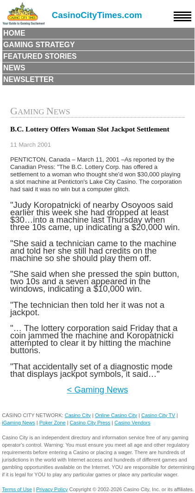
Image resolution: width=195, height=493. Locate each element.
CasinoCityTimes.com (97, 15)
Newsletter (28, 79)
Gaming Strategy (39, 45)
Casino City (78, 415)
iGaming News (18, 422)
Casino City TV (158, 415)
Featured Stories (40, 56)
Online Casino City (116, 415)
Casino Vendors (132, 422)
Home (14, 33)
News (14, 68)
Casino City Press (90, 422)
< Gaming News (97, 389)
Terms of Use (17, 489)
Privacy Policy (52, 489)
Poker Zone (52, 422)
